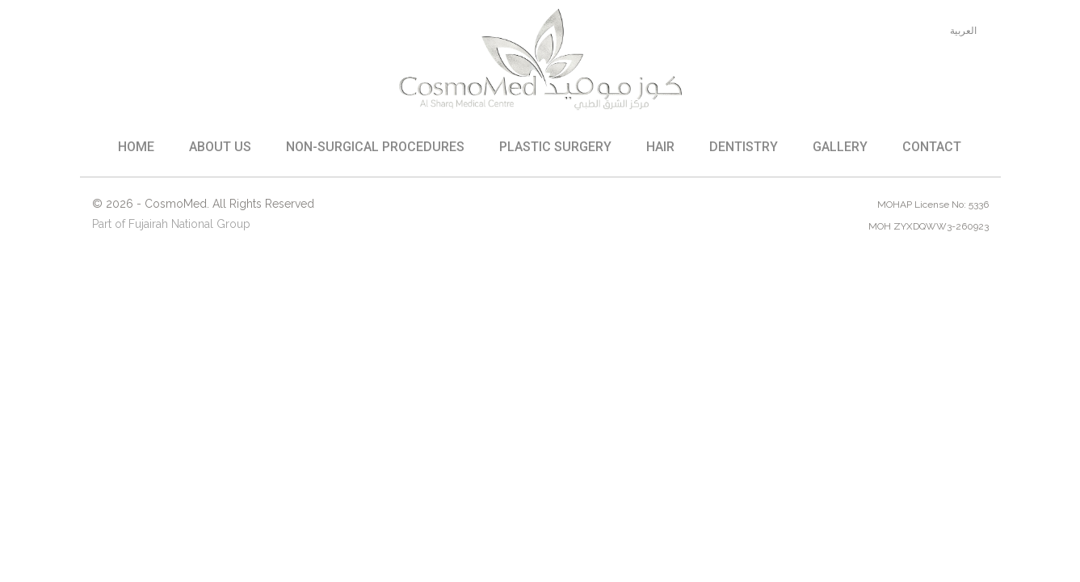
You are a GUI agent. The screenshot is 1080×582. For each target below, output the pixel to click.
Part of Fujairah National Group (171, 223)
